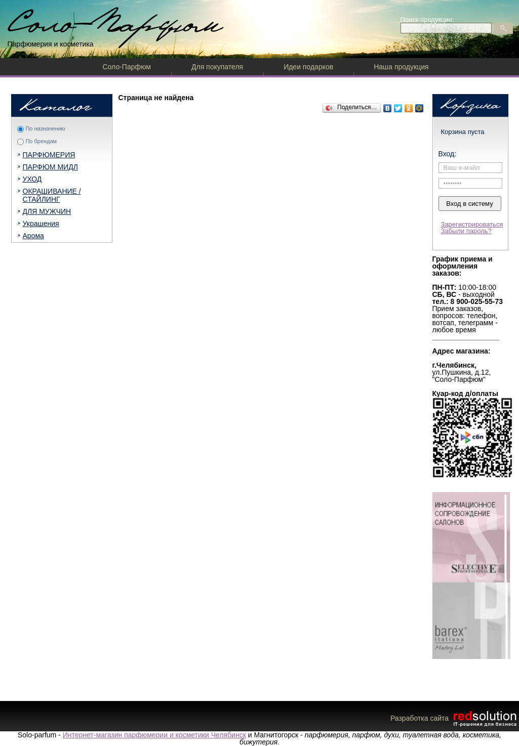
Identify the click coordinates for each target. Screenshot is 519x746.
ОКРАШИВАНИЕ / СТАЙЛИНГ (52, 195)
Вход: (447, 153)
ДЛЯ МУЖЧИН (47, 211)
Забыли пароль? (466, 231)
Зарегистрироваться (472, 224)
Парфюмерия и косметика (51, 44)
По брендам (41, 141)
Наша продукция (401, 67)
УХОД (32, 179)
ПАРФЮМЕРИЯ (49, 155)
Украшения (41, 224)
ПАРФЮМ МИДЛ (50, 167)
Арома (33, 236)
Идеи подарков (308, 67)
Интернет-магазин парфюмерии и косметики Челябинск (154, 735)
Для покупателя (217, 67)
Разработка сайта (454, 718)
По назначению (45, 128)
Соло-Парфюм (127, 67)
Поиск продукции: (427, 19)
